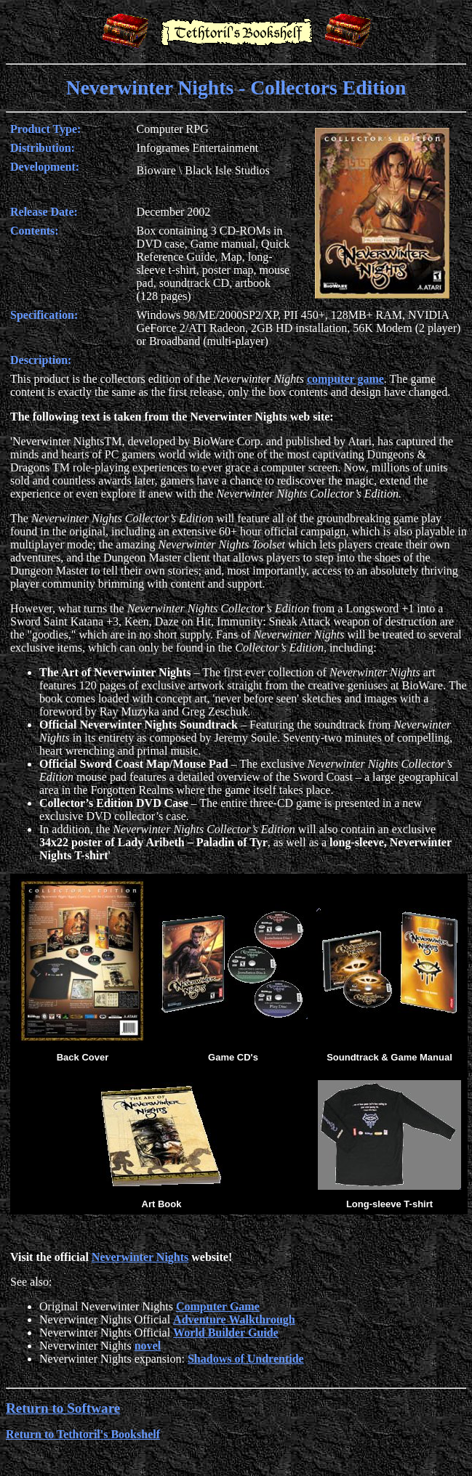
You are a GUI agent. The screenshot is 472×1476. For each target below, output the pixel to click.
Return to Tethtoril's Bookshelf (83, 1434)
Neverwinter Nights (140, 1257)
